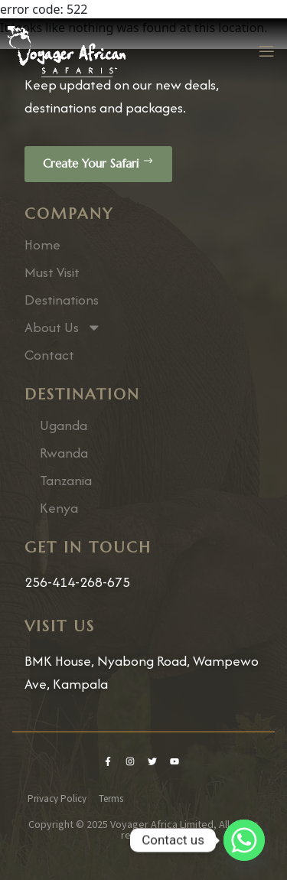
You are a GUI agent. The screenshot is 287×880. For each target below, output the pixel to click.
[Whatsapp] (244, 840)
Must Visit (52, 272)
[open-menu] (265, 51)
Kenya (59, 508)
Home (42, 245)
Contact (49, 355)
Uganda (63, 425)
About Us (63, 327)
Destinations (61, 300)
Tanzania (66, 480)
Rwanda (64, 453)
